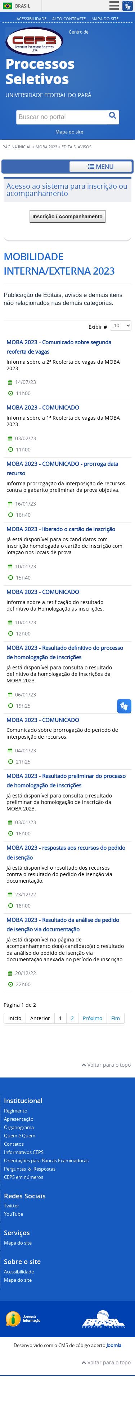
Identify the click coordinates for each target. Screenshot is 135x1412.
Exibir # (110, 325)
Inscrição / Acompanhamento (67, 216)
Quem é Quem (19, 1136)
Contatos (14, 1144)
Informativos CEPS (24, 1152)
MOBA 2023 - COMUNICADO (42, 407)
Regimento (15, 1111)
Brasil (22, 6)
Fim (115, 1018)
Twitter (11, 1206)
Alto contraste (69, 18)
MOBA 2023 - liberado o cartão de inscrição (60, 529)
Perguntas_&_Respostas (29, 1169)
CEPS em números (23, 1177)
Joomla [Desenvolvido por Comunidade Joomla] (114, 1345)
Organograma (19, 1127)
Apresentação (18, 1119)
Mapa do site (104, 18)
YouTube (13, 1214)
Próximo (92, 1018)
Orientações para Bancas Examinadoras (46, 1161)
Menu (100, 166)
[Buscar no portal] (61, 117)
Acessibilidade (31, 18)
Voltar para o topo (106, 1064)
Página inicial (17, 146)
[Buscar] (113, 117)
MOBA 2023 (46, 146)
